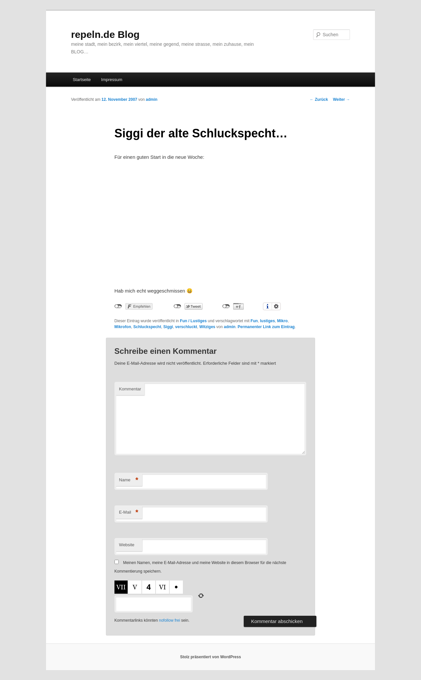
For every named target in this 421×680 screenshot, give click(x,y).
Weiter (341, 99)
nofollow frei (169, 620)
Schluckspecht (147, 327)
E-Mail (128, 512)
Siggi (168, 327)
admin (151, 99)
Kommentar (130, 388)
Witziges (207, 327)
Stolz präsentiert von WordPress (210, 657)
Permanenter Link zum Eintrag (266, 327)
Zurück (319, 99)
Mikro (282, 321)
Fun (254, 321)
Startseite (82, 79)
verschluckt (186, 327)
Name (128, 480)
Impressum (111, 79)
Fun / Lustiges (193, 321)
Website (127, 544)
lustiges (267, 321)
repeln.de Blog (105, 34)
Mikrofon (122, 327)
